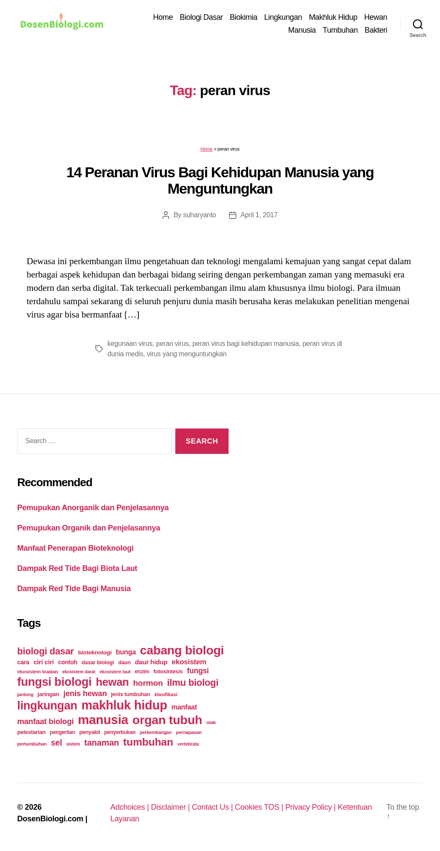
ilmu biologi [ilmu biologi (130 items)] (193, 682)
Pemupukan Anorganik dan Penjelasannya (92, 507)
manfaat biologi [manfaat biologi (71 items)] (45, 721)
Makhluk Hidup (333, 17)
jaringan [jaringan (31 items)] (48, 694)
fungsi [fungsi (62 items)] (198, 670)
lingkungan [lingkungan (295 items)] (47, 705)
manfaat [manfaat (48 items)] (184, 707)
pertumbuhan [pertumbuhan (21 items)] (32, 743)
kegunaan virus (130, 343)
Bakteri (375, 30)
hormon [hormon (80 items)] (148, 683)
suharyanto (199, 215)
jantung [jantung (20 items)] (25, 694)
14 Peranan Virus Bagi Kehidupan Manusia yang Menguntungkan (220, 180)
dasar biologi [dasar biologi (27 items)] (98, 662)
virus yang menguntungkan (187, 354)
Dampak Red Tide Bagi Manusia (74, 588)
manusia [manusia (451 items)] (103, 719)
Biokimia (243, 17)
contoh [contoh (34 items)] (67, 662)
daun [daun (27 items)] (124, 662)
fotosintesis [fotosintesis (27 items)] (168, 671)
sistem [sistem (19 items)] (73, 743)
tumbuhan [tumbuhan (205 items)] (148, 742)
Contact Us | (213, 807)
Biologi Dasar (201, 17)
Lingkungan (283, 17)
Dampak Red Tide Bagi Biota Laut (77, 568)
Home (163, 17)
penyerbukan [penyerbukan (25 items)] (120, 732)
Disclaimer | (171, 807)
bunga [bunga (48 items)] (126, 652)
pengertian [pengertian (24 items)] (62, 732)
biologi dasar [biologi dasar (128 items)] (45, 651)
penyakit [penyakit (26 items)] (89, 732)
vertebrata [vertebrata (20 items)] (188, 743)
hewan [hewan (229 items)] (112, 682)
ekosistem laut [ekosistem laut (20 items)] (115, 671)
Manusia (302, 30)
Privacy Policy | (311, 807)
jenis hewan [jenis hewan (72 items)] (85, 693)
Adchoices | (130, 807)
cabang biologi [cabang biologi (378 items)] (182, 650)
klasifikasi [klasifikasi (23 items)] (165, 694)
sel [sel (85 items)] (56, 742)
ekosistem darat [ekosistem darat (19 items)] (78, 671)
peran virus (172, 343)
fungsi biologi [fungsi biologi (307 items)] (54, 681)
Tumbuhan (340, 30)
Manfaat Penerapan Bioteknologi (75, 548)
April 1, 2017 (259, 215)
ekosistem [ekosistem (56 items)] (189, 662)
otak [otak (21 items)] (211, 722)
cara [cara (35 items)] (23, 662)
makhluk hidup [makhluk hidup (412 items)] (124, 705)
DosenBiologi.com (50, 818)
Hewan (375, 17)
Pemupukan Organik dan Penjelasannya (88, 528)
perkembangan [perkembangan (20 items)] (156, 732)
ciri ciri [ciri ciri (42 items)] (44, 662)
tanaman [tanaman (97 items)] (101, 742)
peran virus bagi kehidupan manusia (245, 343)
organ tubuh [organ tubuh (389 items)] (167, 720)
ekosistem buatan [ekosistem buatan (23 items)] (37, 671)
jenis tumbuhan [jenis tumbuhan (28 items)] (130, 694)
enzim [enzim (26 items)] (141, 672)
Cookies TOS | (260, 807)
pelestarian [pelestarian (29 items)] (31, 732)
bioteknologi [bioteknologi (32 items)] (95, 652)
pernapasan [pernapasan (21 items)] (189, 732)
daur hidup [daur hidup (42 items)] (151, 662)
